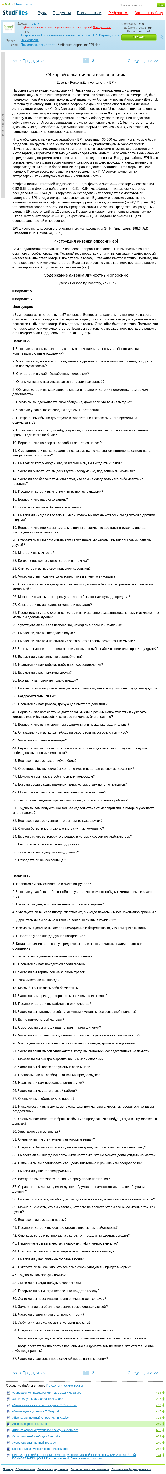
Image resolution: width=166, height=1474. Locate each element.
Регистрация (24, 4)
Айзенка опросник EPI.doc (30, 1424)
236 (158, 1399)
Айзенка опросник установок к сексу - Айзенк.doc (45, 1430)
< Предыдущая (32, 61)
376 (158, 1417)
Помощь (8, 1469)
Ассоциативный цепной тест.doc (34, 1442)
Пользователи (89, 13)
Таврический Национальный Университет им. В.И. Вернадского (70, 35)
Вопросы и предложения (52, 1469)
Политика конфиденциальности (131, 1469)
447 (158, 1411)
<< (15, 61)
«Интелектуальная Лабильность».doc (37, 1399)
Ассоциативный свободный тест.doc (36, 1436)
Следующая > (140, 61)
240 (158, 1442)
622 (158, 1436)
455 (158, 1392)
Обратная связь (25, 1469)
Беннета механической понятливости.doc (40, 1448)
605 (158, 1430)
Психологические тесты (39, 45)
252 (158, 1448)
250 (158, 1424)
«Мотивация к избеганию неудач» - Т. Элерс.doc (44, 1405)
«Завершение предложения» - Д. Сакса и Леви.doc (46, 1392)
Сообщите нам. (102, 27)
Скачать (139, 37)
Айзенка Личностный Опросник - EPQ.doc (40, 1417)
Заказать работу (149, 13)
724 (158, 1455)
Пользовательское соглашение (90, 1469)
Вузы (42, 13)
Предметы (62, 13)
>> (156, 61)
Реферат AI (118, 13)
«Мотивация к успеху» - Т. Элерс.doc (37, 1411)
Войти (9, 4)
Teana (34, 23)
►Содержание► (3, 125)
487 (158, 1405)
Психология (30, 40)
